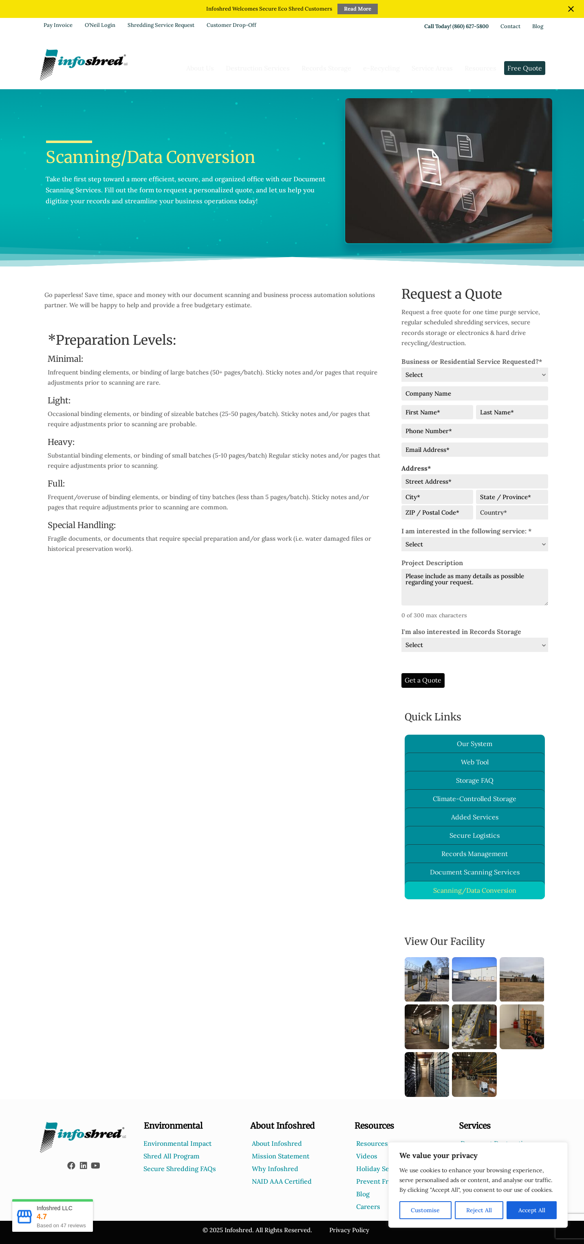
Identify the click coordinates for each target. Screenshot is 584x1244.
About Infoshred (277, 1143)
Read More (357, 8)
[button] (71, 1166)
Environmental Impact (177, 1143)
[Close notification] (571, 9)
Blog (537, 26)
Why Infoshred (275, 1169)
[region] (478, 1185)
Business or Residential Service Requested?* (471, 361)
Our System (474, 744)
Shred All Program (171, 1156)
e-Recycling (381, 68)
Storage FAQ (475, 780)
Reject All (479, 1210)
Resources (480, 68)
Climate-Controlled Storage (474, 799)
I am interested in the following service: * (466, 531)
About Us (200, 68)
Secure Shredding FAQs (179, 1169)
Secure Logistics (475, 835)
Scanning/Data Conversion (474, 890)
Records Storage (326, 68)
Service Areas (432, 68)
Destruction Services (258, 68)
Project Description (432, 563)
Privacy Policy (349, 1230)
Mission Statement (280, 1156)
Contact (510, 26)
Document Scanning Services (475, 872)
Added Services (474, 817)
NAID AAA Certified (282, 1181)
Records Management (474, 854)
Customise (425, 1210)
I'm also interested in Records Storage (461, 632)
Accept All (531, 1210)
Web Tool (475, 762)
